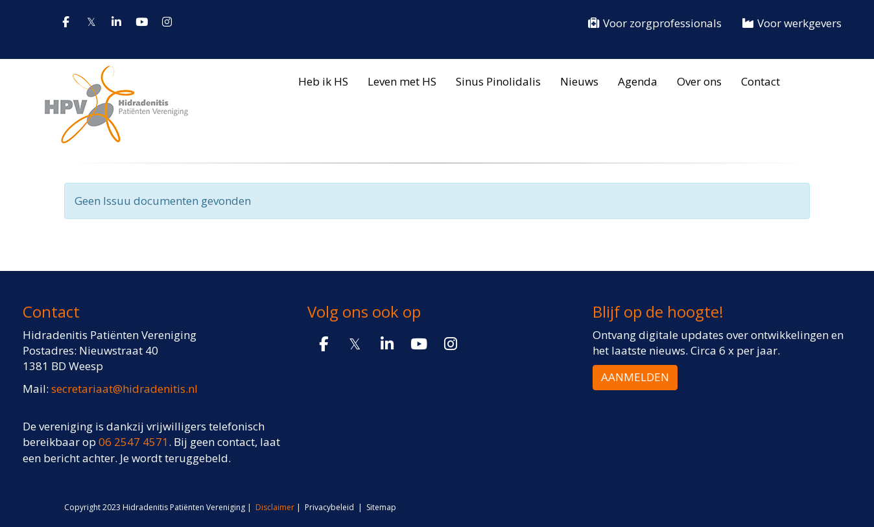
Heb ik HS (323, 81)
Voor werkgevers (791, 23)
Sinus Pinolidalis (498, 81)
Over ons (699, 81)
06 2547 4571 (134, 441)
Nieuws (579, 81)
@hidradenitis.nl (124, 388)
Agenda (637, 81)
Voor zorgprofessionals (654, 23)
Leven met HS (402, 81)
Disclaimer (274, 507)
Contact (760, 81)
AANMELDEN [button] (635, 376)
